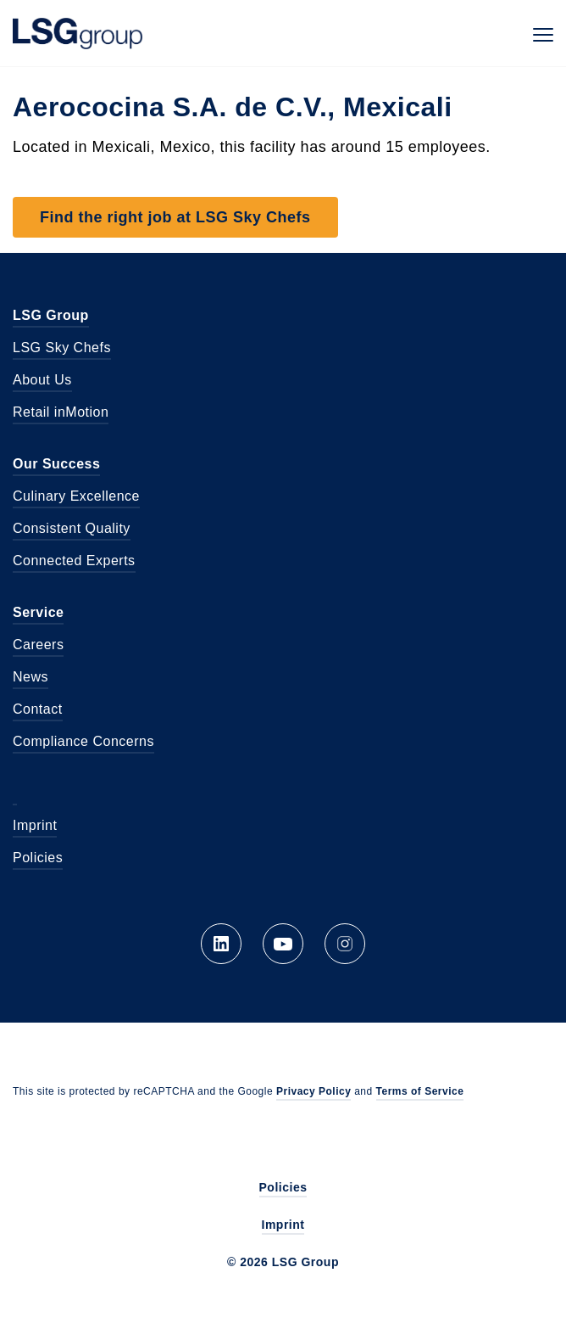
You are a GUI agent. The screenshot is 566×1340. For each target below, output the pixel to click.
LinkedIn (221, 943)
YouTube (283, 943)
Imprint (35, 825)
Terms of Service (420, 1091)
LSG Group (77, 33)
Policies (38, 857)
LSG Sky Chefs (62, 347)
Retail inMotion (60, 412)
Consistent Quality (71, 528)
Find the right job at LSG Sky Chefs (175, 217)
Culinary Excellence (76, 496)
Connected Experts (74, 560)
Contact (38, 709)
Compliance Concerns (83, 741)
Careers (38, 644)
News (30, 677)
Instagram (345, 943)
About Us (42, 380)
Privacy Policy (313, 1091)
